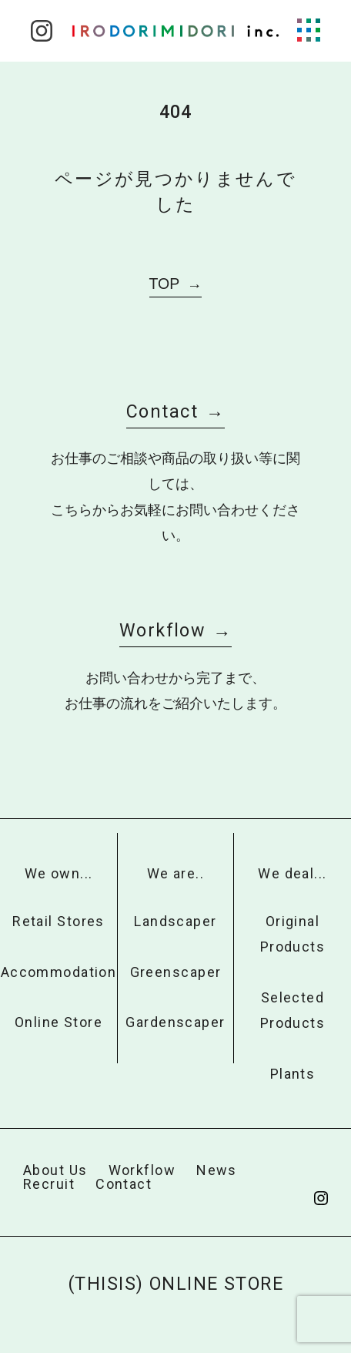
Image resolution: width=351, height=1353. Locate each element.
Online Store (58, 1022)
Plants (293, 1074)
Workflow (162, 630)
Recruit (49, 1184)
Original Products (293, 934)
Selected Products (293, 1010)
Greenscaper (176, 972)
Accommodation (59, 972)
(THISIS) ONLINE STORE (175, 1283)
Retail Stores (58, 921)
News (216, 1170)
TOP (164, 283)
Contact (162, 411)
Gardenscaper (175, 1022)
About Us (55, 1170)
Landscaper (175, 921)
